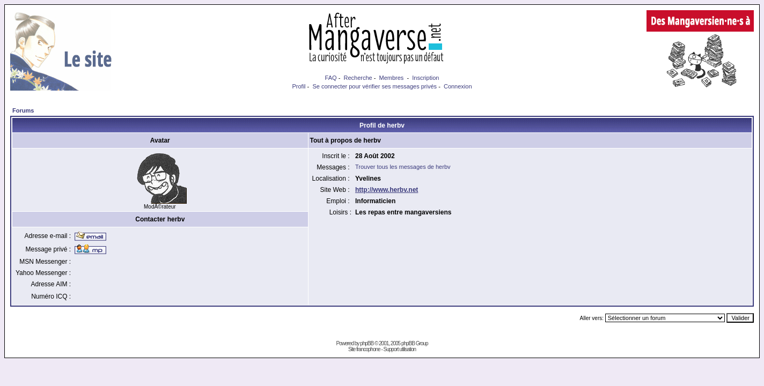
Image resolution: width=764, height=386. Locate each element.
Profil (298, 86)
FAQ (331, 78)
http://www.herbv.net (386, 190)
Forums (23, 110)
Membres (391, 78)
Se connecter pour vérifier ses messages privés (374, 86)
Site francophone (364, 349)
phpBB (366, 343)
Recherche (357, 78)
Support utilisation (400, 349)
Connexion (458, 86)
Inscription (425, 78)
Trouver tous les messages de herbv (403, 167)
